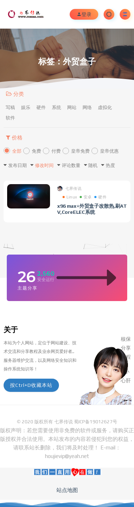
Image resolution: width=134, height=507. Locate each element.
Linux (70, 197)
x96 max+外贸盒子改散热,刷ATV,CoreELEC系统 (92, 209)
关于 (11, 329)
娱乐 (25, 107)
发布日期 (17, 165)
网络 (87, 107)
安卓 (85, 197)
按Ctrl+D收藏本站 (31, 385)
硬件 (41, 107)
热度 (110, 165)
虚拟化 (105, 107)
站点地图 (67, 490)
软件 (10, 117)
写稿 (10, 107)
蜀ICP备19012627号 (95, 421)
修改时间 (44, 165)
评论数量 (71, 165)
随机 (93, 165)
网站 (71, 107)
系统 (56, 107)
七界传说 (69, 188)
